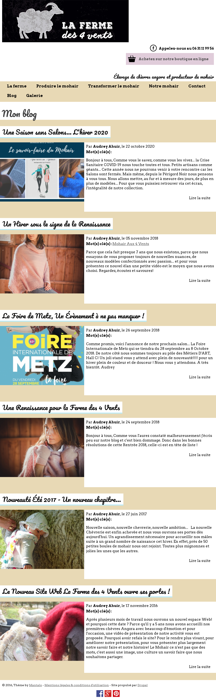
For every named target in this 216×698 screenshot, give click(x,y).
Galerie (34, 95)
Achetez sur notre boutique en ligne (174, 59)
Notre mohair (164, 86)
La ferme (17, 86)
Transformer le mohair (113, 86)
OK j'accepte (180, 685)
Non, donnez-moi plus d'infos (48, 696)
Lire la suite (200, 198)
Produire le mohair (57, 86)
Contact (196, 86)
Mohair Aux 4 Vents (130, 244)
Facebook (153, 48)
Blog (11, 95)
